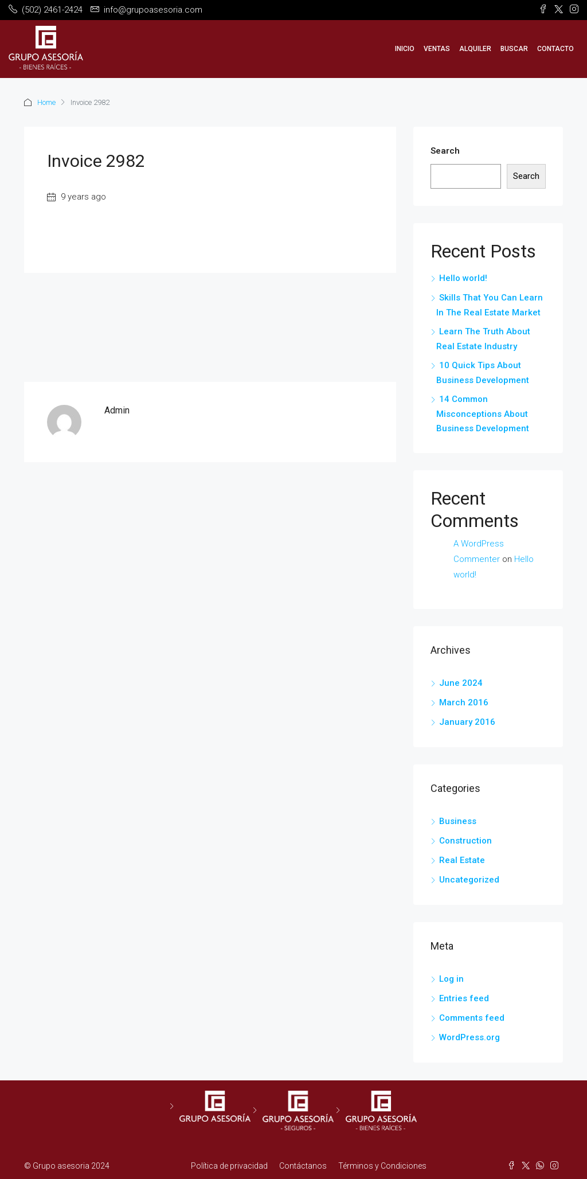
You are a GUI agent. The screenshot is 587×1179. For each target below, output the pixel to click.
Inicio (404, 49)
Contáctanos (303, 1165)
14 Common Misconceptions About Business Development (482, 414)
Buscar (514, 49)
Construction (465, 841)
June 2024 (461, 683)
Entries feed (464, 998)
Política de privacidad (229, 1165)
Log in (451, 979)
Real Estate (462, 860)
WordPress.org (469, 1037)
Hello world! (463, 278)
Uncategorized (469, 880)
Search (445, 151)
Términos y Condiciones (382, 1165)
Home (46, 102)
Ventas (437, 49)
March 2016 (463, 702)
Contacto (555, 49)
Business (457, 821)
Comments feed (471, 1018)
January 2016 (467, 722)
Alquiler (475, 49)
